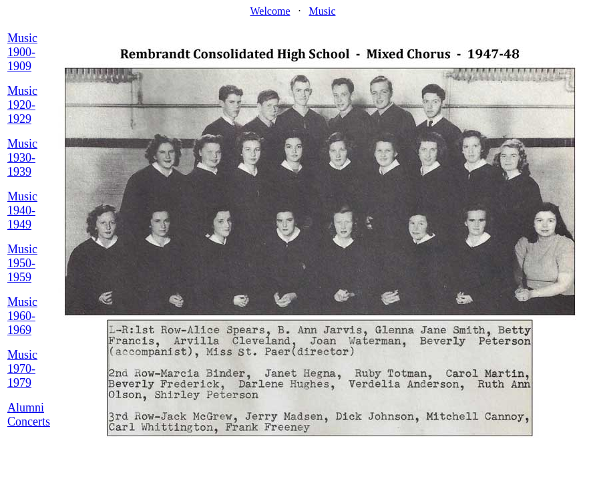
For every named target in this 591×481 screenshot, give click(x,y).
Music (322, 11)
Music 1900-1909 (22, 52)
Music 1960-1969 (22, 316)
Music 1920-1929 (22, 105)
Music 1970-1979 (22, 368)
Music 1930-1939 (22, 157)
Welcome (270, 11)
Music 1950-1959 (22, 263)
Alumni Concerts (28, 414)
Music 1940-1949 (22, 210)
